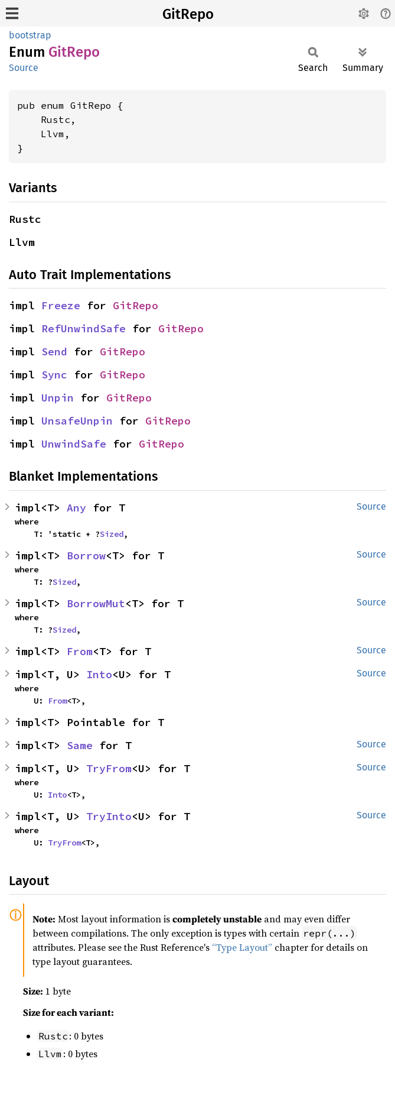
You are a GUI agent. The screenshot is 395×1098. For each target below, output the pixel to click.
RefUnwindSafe (83, 328)
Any (76, 507)
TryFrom (109, 768)
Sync (54, 374)
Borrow (86, 555)
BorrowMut (96, 603)
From (80, 651)
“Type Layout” (242, 947)
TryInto (109, 816)
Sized (111, 534)
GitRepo (188, 14)
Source (23, 67)
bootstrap (30, 35)
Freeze (60, 305)
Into (99, 674)
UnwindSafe (73, 444)
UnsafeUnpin (77, 420)
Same (80, 745)
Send (54, 351)
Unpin (57, 397)
